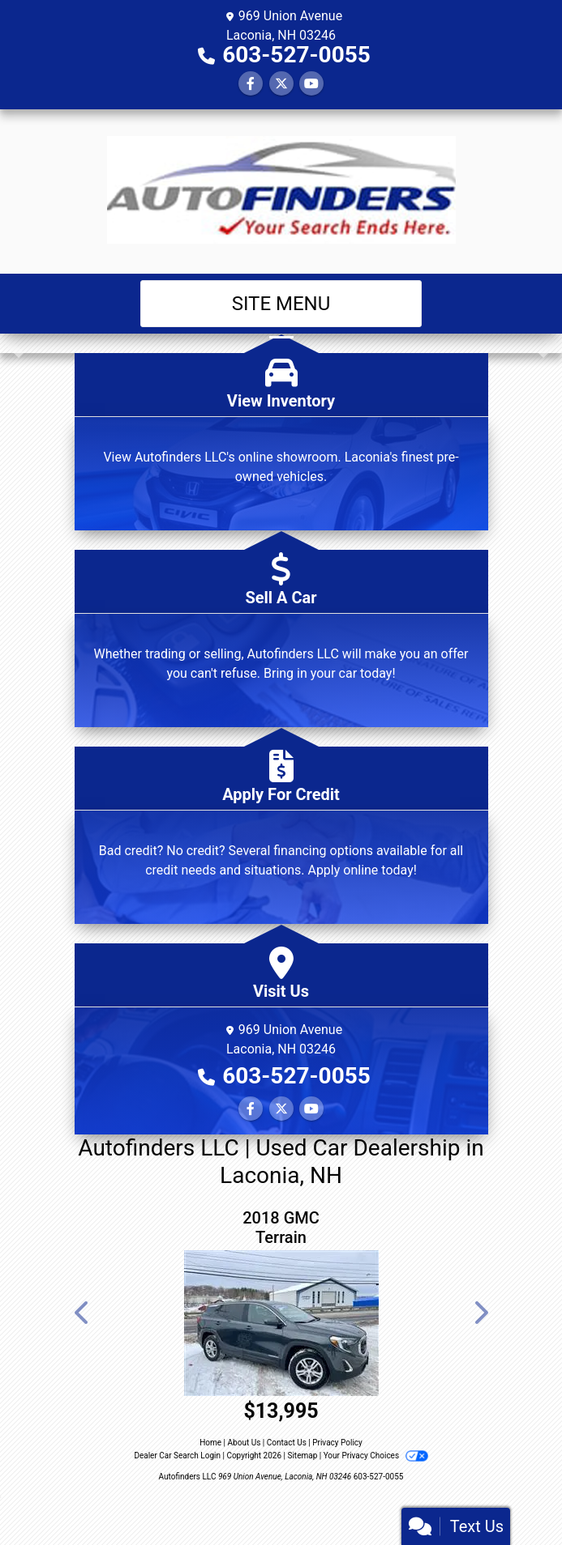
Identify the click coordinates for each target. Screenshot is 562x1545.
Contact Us (287, 1442)
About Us (244, 1442)
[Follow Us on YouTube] (311, 83)
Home (210, 1442)
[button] (14, 343)
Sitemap (302, 1455)
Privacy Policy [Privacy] (337, 1442)
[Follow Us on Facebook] (250, 83)
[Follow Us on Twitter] (281, 83)
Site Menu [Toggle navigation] (281, 303)
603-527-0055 (296, 54)
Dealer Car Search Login (177, 1455)
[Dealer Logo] (281, 191)
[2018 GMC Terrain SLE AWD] (281, 1323)
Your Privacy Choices (376, 1455)
